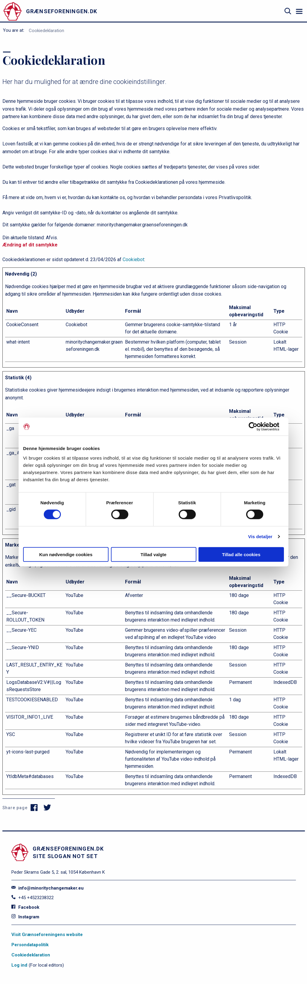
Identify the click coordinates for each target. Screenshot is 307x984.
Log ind (19, 965)
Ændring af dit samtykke (30, 245)
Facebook (25, 907)
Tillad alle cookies (241, 554)
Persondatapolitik (30, 944)
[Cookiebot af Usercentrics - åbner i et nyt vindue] (257, 426)
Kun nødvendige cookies (66, 554)
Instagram (25, 917)
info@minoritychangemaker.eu (47, 888)
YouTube (74, 595)
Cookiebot (133, 259)
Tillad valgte (153, 554)
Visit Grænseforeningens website (47, 934)
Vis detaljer (260, 536)
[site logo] (67, 11)
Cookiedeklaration (46, 30)
